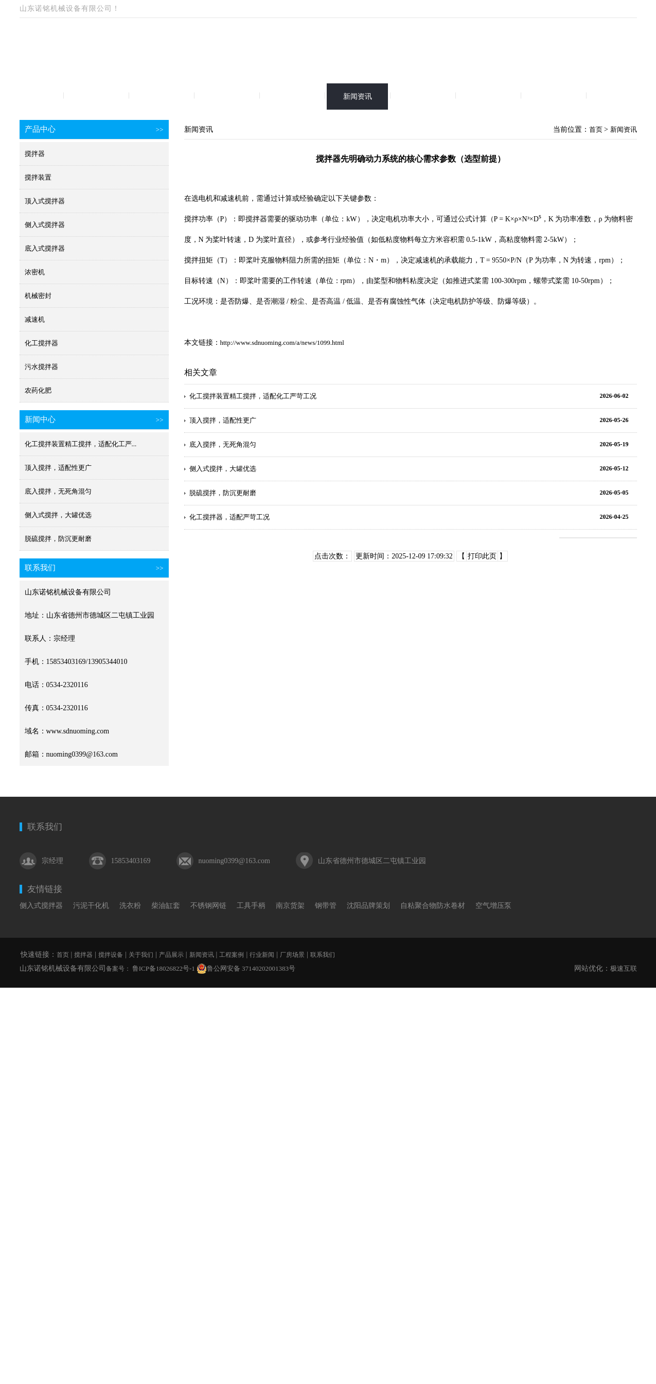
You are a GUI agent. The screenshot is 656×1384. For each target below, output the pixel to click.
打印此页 (482, 556)
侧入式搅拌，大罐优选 (58, 515)
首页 (31, 96)
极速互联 (623, 968)
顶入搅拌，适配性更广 (58, 467)
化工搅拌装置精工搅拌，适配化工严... (81, 444)
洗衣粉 (130, 905)
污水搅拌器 (41, 367)
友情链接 (44, 889)
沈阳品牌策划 (368, 905)
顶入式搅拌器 (45, 201)
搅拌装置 (38, 177)
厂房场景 (553, 96)
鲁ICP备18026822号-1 (163, 968)
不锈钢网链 (208, 905)
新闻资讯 (357, 96)
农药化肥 (38, 390)
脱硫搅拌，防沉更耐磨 (58, 538)
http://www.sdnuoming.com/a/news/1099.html (282, 342)
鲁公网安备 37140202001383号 (246, 968)
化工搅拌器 (41, 343)
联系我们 (619, 96)
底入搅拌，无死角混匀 (58, 491)
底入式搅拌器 (45, 248)
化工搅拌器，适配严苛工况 (229, 517)
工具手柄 (251, 905)
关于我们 (226, 96)
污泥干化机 (91, 905)
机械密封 (38, 296)
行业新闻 (488, 96)
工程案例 (423, 96)
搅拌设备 (161, 96)
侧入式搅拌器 (45, 225)
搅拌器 (96, 96)
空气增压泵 (493, 905)
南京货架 (290, 905)
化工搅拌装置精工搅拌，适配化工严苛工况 (252, 396)
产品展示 (292, 96)
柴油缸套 (165, 905)
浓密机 (35, 272)
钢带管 (325, 905)
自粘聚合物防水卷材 (432, 905)
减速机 (35, 319)
